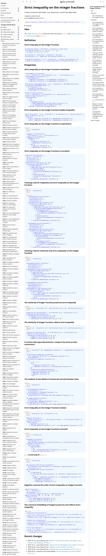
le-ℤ (29, 356)
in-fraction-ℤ (61, 514)
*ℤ (37, 52)
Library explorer (6, 13)
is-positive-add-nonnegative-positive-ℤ (48, 208)
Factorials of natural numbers (9, 326)
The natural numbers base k (10, 342)
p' (57, 50)
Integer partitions (9, 468)
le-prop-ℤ (29, 52)
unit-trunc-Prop (33, 445)
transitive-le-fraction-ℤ (34, 155)
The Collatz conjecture (10, 198)
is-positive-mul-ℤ (38, 170)
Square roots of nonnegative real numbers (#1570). (66, 545)
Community (5, 8)
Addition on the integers (10, 72)
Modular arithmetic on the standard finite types (10, 553)
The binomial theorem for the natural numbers (10, 171)
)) (61, 105)
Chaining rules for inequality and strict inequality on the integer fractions (98, 48)
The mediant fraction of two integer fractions (11, 519)
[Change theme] (26, 1)
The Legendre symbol (10, 489)
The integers (8, 470)
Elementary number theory (7, 40)
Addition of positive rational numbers (9, 89)
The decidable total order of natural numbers (9, 238)
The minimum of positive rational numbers (9, 538)
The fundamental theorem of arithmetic (9, 357)
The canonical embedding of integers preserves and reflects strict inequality (97, 114)
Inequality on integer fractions (10, 424)
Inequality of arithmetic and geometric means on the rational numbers (10, 415)
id (30, 99)
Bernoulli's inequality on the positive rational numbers (11, 145)
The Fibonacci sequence (10, 335)
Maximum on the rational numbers (9, 511)
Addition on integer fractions (9, 68)
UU (57, 55)
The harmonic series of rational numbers (10, 391)
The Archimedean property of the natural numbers (9, 111)
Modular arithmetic (10, 550)
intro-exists (32, 422)
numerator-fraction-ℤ (36, 79)
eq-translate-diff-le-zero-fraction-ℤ (39, 465)
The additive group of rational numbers (10, 97)
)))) (36, 177)
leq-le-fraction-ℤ (31, 114)
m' (49, 50)
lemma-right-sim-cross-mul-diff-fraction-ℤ (52, 293)
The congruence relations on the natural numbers (9, 208)
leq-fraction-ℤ (62, 94)
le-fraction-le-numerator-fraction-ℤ (39, 354)
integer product (76, 34)
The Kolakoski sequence (8, 486)
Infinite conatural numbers (9, 454)
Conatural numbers (9, 200)
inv (33, 293)
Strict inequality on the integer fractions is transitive (98, 41)
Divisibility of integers (10, 281)
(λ (42, 419)
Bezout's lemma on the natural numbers (10, 153)
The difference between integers (10, 254)
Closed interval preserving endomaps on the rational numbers (10, 183)
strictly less (32, 36)
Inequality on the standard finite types (9, 449)
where (77, 22)
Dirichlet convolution (10, 266)
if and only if (35, 455)
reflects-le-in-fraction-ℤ (35, 520)
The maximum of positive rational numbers (9, 506)
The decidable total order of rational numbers (9, 242)
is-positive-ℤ (36, 472)
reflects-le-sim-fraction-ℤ (36, 332)
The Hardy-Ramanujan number (10, 387)
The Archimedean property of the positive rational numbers (9, 116)
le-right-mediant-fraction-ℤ (36, 398)
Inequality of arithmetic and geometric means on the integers (10, 409)
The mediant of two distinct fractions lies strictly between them (98, 84)
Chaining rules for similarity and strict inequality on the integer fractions (97, 55)
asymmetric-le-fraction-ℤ (35, 134)
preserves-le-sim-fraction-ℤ (36, 312)
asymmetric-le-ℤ (33, 138)
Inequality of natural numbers (9, 433)
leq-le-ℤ (29, 117)
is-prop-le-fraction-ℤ (33, 59)
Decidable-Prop (69, 84)
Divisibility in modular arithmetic (10, 284)
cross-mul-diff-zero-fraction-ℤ (43, 474)
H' (50, 162)
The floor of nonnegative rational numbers (11, 353)
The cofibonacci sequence (8, 192)
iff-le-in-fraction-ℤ (33, 527)
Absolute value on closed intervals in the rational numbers (10, 45)
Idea (92, 11)
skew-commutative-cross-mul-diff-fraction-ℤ (48, 103)
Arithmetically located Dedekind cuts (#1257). (64, 549)
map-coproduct (31, 97)
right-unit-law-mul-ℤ (51, 517)
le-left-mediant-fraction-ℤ (36, 389)
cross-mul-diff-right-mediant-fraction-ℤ (55, 404)
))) (36, 278)
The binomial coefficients (7, 163)
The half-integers (9, 384)
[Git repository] (101, 1)
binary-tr (29, 496)
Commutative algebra (8, 32)
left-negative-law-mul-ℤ (42, 478)
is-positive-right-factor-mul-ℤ (37, 164)
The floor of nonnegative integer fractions (11, 349)
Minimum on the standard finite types (9, 546)
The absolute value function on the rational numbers (9, 55)
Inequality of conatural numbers (10, 420)
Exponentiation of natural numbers (9, 322)
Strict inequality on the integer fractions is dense (98, 89)
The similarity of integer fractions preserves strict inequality (97, 62)
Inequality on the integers (9, 429)
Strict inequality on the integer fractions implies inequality (98, 29)
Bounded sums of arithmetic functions (9, 176)
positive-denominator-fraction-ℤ (44, 371)
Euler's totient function (10, 319)
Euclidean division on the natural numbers (10, 316)
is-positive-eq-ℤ (35, 165)
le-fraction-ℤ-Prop (31, 49)
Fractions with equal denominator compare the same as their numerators (98, 77)
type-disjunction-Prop (36, 442)
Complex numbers (7, 34)
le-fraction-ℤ (30, 55)
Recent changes (95, 120)
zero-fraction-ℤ (44, 466)
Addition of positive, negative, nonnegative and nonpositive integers (9, 84)
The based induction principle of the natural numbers (10, 133)
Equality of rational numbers (9, 307)
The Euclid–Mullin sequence (9, 312)
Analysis (4, 27)
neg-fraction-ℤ (67, 466)
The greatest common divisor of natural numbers (10, 378)
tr (28, 360)
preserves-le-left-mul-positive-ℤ (43, 369)
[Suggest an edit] (103, 1)
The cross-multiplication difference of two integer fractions (11, 214)
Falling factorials (8, 330)
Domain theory (6, 37)
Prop (61, 49)
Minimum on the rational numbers (9, 542)
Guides (3, 10)
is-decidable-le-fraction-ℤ (34, 73)
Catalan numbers (9, 179)
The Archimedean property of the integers (9, 106)
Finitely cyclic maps (9, 345)
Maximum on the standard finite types (9, 515)
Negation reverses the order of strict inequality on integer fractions (98, 106)
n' (53, 50)
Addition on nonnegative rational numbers (10, 79)
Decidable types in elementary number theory (9, 250)
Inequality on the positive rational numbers (9, 441)
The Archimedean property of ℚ (9, 122)
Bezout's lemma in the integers (10, 149)
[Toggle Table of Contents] (23, 1)
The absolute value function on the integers (9, 50)
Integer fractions (9, 465)
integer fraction (32, 34)
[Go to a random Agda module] (34, 1)
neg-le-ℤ (32, 501)
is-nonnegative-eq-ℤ (36, 102)
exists (30, 419)
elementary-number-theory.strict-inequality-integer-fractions (52, 22)
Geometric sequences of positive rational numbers (11, 361)
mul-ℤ (31, 118)
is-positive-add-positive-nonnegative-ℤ (48, 235)
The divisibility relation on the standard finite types (10, 293)
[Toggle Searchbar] (30, 1)
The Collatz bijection (9, 196)
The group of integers (10, 381)
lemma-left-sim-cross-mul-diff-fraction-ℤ (47, 273)
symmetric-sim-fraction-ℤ (40, 317)
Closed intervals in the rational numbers (10, 188)
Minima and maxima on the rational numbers (10, 530)
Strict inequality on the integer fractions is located (98, 95)
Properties (94, 20)
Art (2, 15)
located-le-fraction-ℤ (34, 439)
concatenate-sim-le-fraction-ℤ (37, 263)
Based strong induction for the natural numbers (10, 138)
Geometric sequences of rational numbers (11, 365)
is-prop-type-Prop (52, 61)
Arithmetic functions (9, 125)
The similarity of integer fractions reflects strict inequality (97, 70)
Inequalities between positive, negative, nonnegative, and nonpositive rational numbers (10, 403)
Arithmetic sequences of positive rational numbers (11, 128)
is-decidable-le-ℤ (32, 78)
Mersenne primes (9, 522)
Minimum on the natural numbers (9, 534)
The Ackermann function (10, 59)
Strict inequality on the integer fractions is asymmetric (98, 35)
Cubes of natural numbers (8, 225)
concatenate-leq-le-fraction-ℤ (39, 223)
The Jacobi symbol (9, 483)
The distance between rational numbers (10, 278)
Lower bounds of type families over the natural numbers (10, 493)
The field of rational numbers (9, 338)
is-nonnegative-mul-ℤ (42, 210)
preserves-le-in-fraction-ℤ (36, 513)
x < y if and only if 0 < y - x (98, 100)
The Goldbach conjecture (8, 369)
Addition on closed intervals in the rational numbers (9, 63)
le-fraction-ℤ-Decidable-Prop (35, 84)
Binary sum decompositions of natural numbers (9, 158)
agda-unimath (67, 1)
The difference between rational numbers (10, 263)
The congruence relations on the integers (9, 204)
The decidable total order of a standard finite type (10, 246)
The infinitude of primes (9, 458)
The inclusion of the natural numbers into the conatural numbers (9, 396)
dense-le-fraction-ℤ (33, 418)
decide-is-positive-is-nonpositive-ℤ (42, 106)
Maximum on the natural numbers (9, 498)
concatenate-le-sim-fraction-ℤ (37, 282)
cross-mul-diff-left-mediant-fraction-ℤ (55, 395)
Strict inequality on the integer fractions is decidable (98, 23)
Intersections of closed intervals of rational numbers (10, 479)
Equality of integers (9, 300)
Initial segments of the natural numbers (10, 462)
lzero (65, 49)
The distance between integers (10, 269)
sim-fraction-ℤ (33, 264)
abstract (29, 195)
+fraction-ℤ (57, 466)
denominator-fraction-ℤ (57, 79)
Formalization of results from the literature (8, 21)
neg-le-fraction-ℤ (31, 489)
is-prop (61, 59)
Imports (28, 26)
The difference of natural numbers (9, 259)
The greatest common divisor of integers (10, 374)
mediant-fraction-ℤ (47, 392)
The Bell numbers (9, 142)
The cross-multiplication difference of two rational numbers (11, 220)
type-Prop (43, 56)
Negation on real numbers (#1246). (61, 547)
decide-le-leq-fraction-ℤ (34, 93)
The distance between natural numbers (10, 273)
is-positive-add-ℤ (37, 168)
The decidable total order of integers (9, 234)
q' (33, 308)
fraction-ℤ (44, 49)
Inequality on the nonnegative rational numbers (10, 437)
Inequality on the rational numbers (9, 445)
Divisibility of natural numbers (10, 288)
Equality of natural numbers (9, 303)
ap (28, 471)
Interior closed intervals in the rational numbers (8, 474)
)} (72, 118)
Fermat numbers (8, 332)
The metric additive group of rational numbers (10, 525)
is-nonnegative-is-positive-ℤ (47, 211)
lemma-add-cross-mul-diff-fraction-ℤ (44, 167)
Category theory (6, 29)
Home (3, 5)
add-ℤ (36, 477)
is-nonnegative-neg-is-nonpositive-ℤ (45, 105)
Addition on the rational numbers (10, 93)
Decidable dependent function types (10, 230)
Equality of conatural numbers (10, 297)
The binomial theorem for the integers (10, 167)
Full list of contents (7, 18)
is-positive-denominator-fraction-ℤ (46, 171)
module (27, 22)
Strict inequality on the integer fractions (97, 7)
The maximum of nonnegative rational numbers (10, 502)
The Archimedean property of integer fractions (10, 101)
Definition (93, 13)
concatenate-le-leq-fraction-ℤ (39, 196)
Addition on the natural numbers (10, 75)
